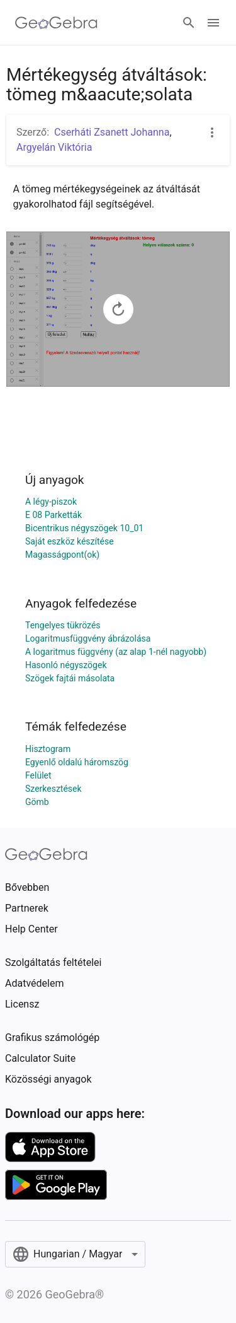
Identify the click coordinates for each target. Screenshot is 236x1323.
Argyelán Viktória (54, 147)
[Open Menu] (213, 22)
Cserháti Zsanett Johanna (111, 132)
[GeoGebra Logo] (56, 22)
